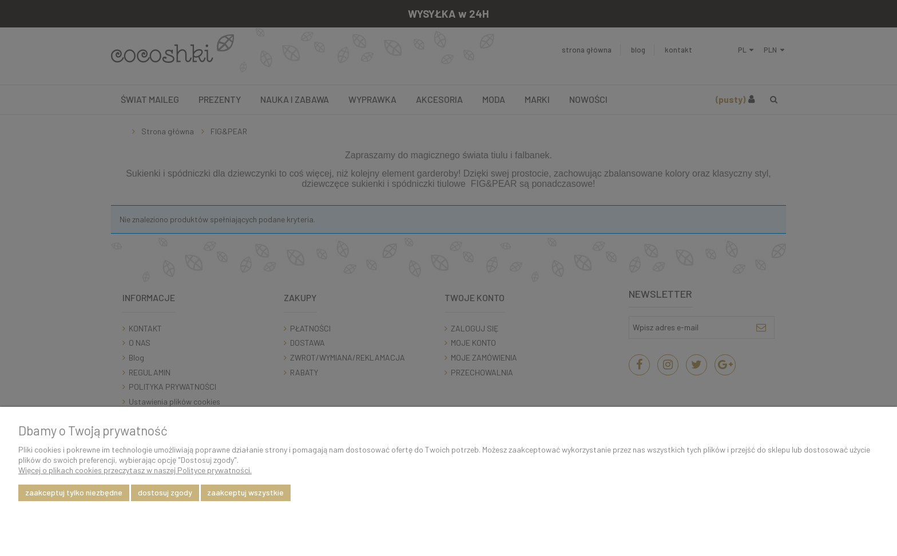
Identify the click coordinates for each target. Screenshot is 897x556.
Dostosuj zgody (165, 492)
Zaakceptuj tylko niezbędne (73, 492)
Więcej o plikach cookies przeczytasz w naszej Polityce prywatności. (135, 470)
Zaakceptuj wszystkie (245, 492)
